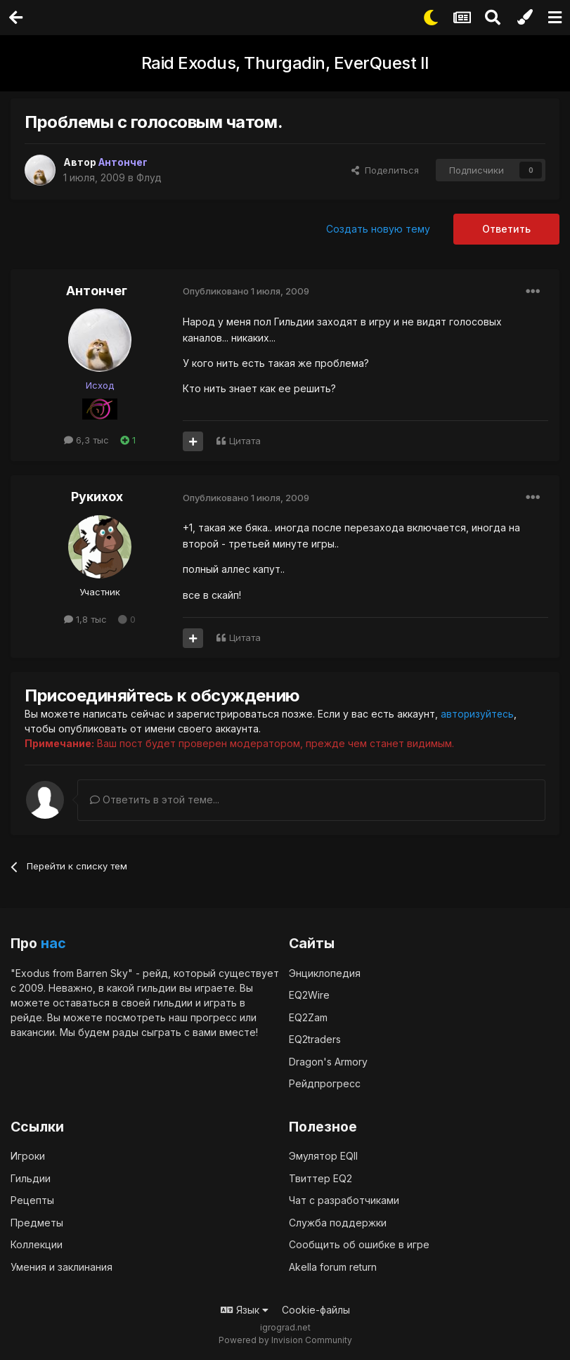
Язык (244, 1310)
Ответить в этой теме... (154, 799)
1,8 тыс (85, 619)
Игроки (28, 1156)
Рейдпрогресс (325, 1083)
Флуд (149, 177)
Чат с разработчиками (344, 1200)
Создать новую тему (378, 229)
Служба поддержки (338, 1222)
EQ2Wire (309, 995)
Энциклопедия (325, 972)
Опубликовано (246, 291)
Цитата (245, 440)
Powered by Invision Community (285, 1339)
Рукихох (97, 496)
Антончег (96, 290)
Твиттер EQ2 (320, 1178)
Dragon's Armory (328, 1061)
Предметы (37, 1222)
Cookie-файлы (316, 1310)
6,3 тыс (86, 440)
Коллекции (37, 1244)
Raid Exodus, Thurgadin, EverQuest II (285, 63)
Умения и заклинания (61, 1266)
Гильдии (31, 1178)
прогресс (213, 1017)
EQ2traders (315, 1039)
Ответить (506, 229)
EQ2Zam (308, 1017)
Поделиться (385, 170)
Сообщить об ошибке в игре (359, 1244)
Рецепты (32, 1200)
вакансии (33, 1031)
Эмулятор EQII (323, 1156)
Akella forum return (333, 1266)
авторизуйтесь (478, 714)
